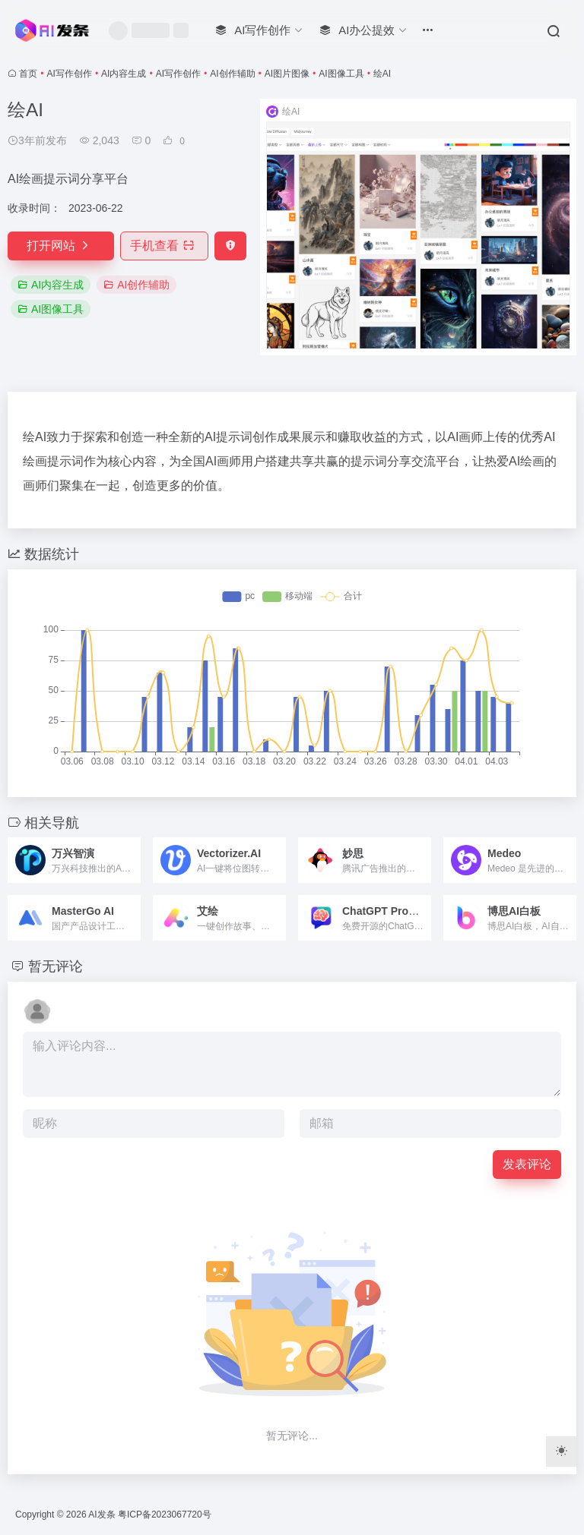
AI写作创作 (69, 73)
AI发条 (101, 1514)
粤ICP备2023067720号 (164, 1514)
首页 (28, 73)
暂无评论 (55, 966)
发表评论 (527, 1164)
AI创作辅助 (232, 73)
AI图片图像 (287, 73)
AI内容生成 (123, 73)
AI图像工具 (341, 73)
